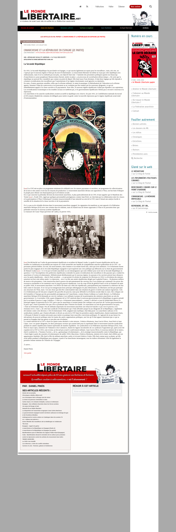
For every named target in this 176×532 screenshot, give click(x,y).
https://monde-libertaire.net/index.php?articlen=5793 (54, 52)
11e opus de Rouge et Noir (30, 406)
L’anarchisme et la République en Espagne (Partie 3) (38, 428)
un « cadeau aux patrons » (30, 419)
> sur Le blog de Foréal (140, 172)
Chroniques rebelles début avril (32, 395)
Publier (111, 7)
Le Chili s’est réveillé (28, 441)
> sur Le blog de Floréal (144, 189)
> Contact (135, 111)
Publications (100, 7)
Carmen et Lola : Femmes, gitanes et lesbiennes (37, 445)
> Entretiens (136, 141)
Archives (146, 28)
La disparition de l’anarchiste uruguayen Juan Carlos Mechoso (42, 410)
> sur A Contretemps (140, 207)
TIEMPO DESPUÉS (28, 439)
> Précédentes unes (139, 154)
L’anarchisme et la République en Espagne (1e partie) (39, 430)
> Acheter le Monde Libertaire (143, 89)
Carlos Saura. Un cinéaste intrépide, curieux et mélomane (40, 402)
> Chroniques (136, 137)
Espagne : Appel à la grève (30, 426)
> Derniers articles (138, 124)
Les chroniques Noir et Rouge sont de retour (36, 397)
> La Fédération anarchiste (142, 106)
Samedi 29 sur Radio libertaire (31, 408)
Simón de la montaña (29, 393)
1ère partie (27, 353)
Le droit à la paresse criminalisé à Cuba (34, 399)
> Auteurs (135, 149)
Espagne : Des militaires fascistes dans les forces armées (40, 404)
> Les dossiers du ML (140, 128)
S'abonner (121, 7)
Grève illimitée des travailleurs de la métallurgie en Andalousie (42, 421)
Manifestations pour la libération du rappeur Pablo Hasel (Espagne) (43, 432)
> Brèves (134, 145)
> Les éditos (136, 132)
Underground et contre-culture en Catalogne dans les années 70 (42, 417)
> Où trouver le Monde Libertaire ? (140, 101)
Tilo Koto (25, 424)
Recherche (136, 158)
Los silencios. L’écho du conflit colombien (35, 443)
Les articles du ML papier (50, 37)
